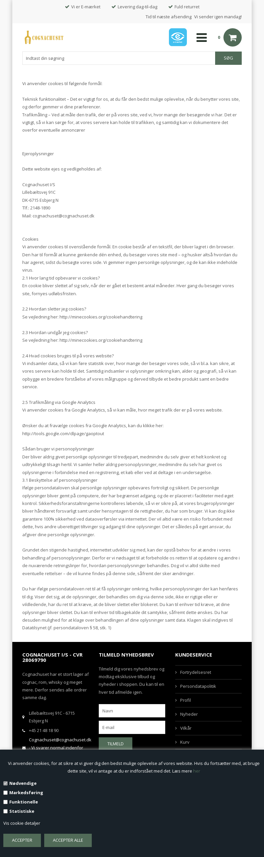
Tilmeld (115, 744)
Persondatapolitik (198, 686)
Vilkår (186, 728)
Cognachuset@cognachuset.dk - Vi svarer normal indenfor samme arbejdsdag (60, 747)
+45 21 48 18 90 (44, 730)
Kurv (185, 742)
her (196, 771)
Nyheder (189, 714)
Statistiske (21, 811)
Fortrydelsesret (195, 672)
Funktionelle (23, 802)
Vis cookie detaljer (21, 823)
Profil (185, 700)
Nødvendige (23, 783)
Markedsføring (26, 793)
